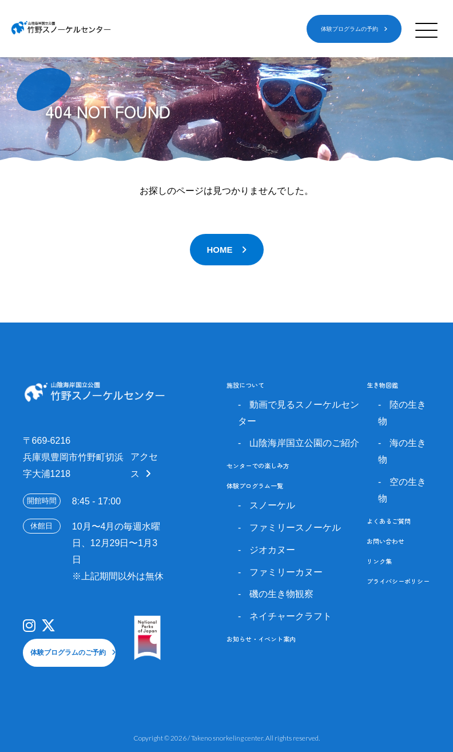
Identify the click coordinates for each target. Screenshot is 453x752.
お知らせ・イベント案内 (261, 638)
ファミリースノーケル (295, 527)
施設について (245, 384)
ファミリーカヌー (286, 572)
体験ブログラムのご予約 (68, 652)
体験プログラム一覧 (255, 485)
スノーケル (272, 505)
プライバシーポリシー (398, 581)
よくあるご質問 (389, 521)
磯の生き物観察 (281, 594)
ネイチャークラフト (290, 616)
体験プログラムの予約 (349, 29)
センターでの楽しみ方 (258, 465)
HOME (220, 249)
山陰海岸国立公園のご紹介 (304, 443)
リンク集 (379, 561)
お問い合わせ (385, 541)
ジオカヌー (272, 550)
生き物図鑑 (382, 384)
